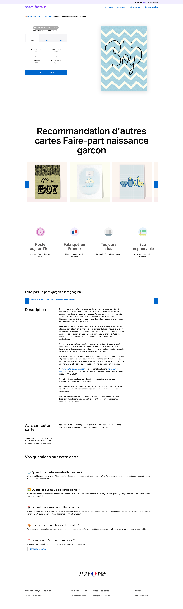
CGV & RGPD (30, 596)
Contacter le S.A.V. (37, 549)
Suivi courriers (45, 591)
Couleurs (58, 299)
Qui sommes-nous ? (78, 596)
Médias (84, 591)
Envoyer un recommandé (137, 596)
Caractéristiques (43, 299)
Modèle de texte (69, 299)
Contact (121, 7)
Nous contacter (31, 591)
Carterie (31, 16)
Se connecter (151, 7)
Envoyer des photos (101, 596)
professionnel (150, 2)
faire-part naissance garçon (73, 369)
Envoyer (109, 7)
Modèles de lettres (101, 591)
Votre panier (134, 7)
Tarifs (52, 299)
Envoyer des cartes (135, 591)
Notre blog (74, 591)
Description (31, 299)
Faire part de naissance (43, 16)
